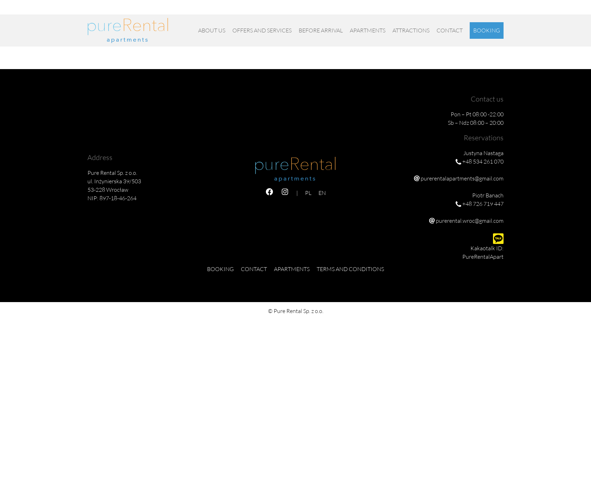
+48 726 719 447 (368, 10)
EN (500, 10)
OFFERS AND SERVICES (262, 30)
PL (489, 10)
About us (211, 30)
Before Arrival (321, 30)
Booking (486, 30)
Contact (450, 30)
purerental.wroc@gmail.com (470, 220)
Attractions (410, 30)
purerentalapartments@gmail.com (434, 10)
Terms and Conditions (350, 268)
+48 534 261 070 (324, 10)
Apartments (367, 30)
